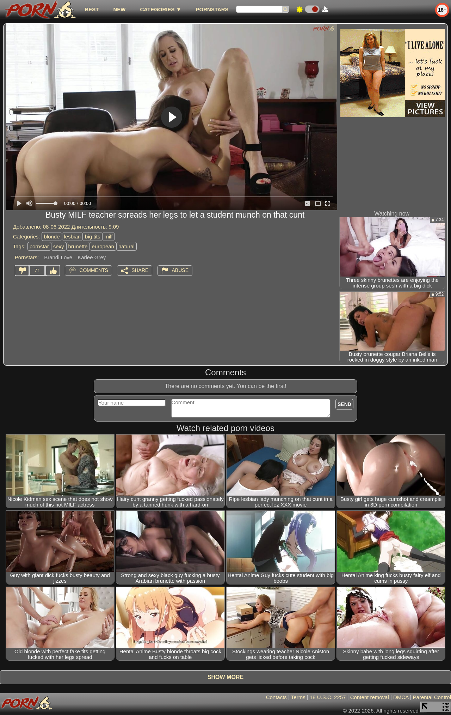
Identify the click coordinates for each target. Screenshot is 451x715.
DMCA (400, 697)
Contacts (276, 697)
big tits (92, 237)
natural (126, 246)
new (119, 9)
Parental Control (432, 697)
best (92, 9)
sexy (58, 246)
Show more (225, 677)
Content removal (369, 697)
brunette (78, 246)
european (103, 246)
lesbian (72, 237)
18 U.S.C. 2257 (328, 697)
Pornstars (212, 9)
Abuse (180, 270)
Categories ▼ (160, 9)
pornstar (39, 246)
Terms (298, 697)
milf (108, 237)
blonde (52, 237)
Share (139, 270)
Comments (93, 270)
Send (344, 404)
